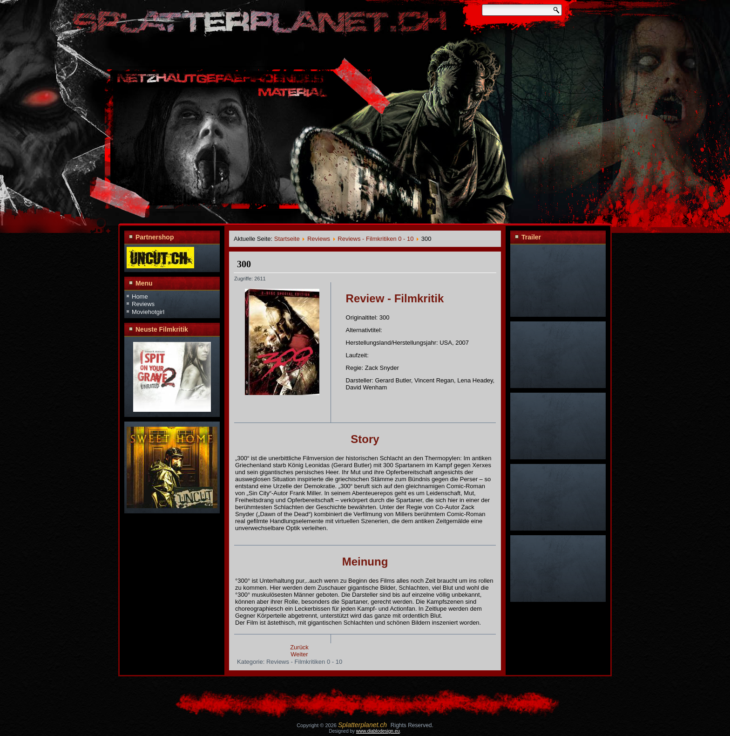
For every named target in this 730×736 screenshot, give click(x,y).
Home (140, 296)
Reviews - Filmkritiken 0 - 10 (375, 238)
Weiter (299, 654)
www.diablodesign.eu (378, 731)
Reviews (143, 303)
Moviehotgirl (148, 311)
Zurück (299, 647)
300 (244, 264)
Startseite (287, 238)
